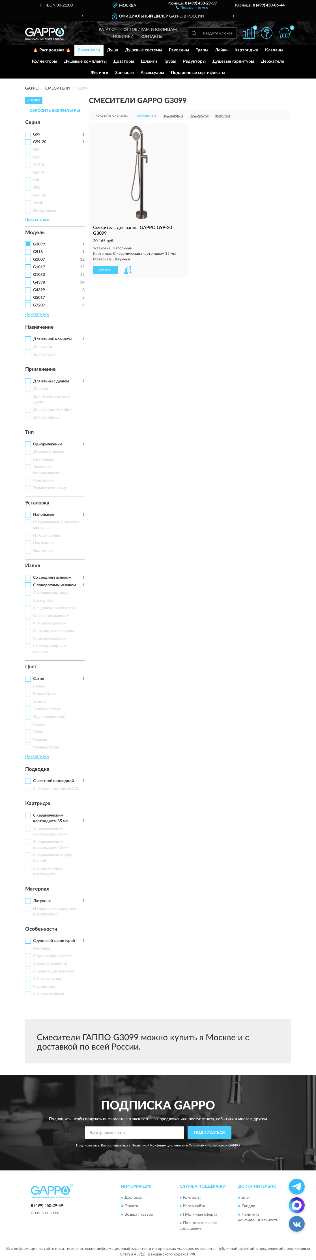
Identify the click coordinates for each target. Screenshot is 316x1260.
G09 (36, 157)
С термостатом (47, 979)
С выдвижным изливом (54, 608)
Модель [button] (35, 232)
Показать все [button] (37, 220)
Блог (246, 1198)
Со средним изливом (52, 578)
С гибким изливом (49, 623)
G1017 (39, 267)
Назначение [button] (39, 327)
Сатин (38, 679)
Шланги (149, 61)
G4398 (39, 282)
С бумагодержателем (52, 956)
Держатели (272, 61)
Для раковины (46, 417)
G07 (36, 150)
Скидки (248, 1206)
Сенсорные (43, 480)
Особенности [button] (41, 929)
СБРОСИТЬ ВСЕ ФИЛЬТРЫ (55, 111)
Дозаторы (123, 61)
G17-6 (38, 165)
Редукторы (194, 61)
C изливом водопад (51, 593)
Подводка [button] (37, 769)
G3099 (39, 244)
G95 (36, 188)
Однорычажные (47, 444)
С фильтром (44, 987)
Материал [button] (37, 889)
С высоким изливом (51, 616)
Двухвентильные (48, 452)
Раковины (179, 50)
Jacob (38, 203)
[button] (192, 7)
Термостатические (50, 488)
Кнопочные (43, 460)
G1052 (39, 275)
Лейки (221, 50)
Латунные (42, 901)
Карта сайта (194, 1206)
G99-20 (39, 142)
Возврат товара (138, 1215)
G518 (38, 252)
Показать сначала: (111, 115)
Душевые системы (143, 50)
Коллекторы (44, 61)
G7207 (39, 305)
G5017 (39, 298)
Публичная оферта (200, 1215)
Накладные (43, 543)
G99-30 (39, 195)
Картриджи (246, 50)
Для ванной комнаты (52, 339)
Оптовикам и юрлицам (150, 30)
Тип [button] (29, 432)
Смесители (89, 50)
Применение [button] (40, 369)
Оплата (131, 1206)
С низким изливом (49, 639)
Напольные (43, 515)
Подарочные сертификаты (198, 73)
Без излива (43, 600)
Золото (39, 702)
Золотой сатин (46, 709)
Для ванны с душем (51, 381)
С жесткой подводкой (53, 781)
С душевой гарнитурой (54, 941)
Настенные (43, 551)
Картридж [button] (37, 803)
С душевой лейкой (50, 964)
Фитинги (99, 73)
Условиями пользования (208, 1145)
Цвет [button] (31, 666)
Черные (40, 740)
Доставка (133, 1198)
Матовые (41, 948)
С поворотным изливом (54, 585)
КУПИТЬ (105, 270)
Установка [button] (37, 503)
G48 (36, 180)
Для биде (41, 389)
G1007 (39, 260)
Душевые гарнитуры (233, 61)
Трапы (202, 50)
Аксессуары (152, 73)
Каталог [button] (108, 30)
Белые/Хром (45, 694)
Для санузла (44, 354)
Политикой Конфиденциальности (158, 1145)
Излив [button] (32, 565)
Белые (39, 686)
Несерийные (44, 211)
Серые (39, 724)
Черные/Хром (46, 747)
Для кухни (42, 347)
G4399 (39, 290)
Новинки (123, 37)
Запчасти (124, 73)
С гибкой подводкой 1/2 (55, 789)
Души (112, 50)
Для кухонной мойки (52, 410)
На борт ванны (46, 535)
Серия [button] (32, 122)
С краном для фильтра (53, 971)
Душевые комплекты (85, 61)
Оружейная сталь (49, 717)
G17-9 (38, 173)
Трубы (170, 61)
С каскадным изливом (53, 631)
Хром (38, 732)
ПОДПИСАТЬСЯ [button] (209, 1133)
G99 (36, 134)
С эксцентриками (49, 994)
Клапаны (274, 50)
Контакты (151, 37)
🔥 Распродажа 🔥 (52, 50)
